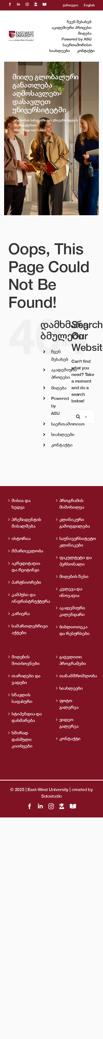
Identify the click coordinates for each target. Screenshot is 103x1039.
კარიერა (21, 613)
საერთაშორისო (68, 424)
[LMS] (35, 4)
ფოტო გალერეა (69, 704)
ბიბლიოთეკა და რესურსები (74, 630)
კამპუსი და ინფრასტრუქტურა (28, 598)
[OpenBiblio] (44, 4)
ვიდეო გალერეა (69, 723)
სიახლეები (63, 434)
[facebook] (10, 4)
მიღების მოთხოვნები (25, 660)
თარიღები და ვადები (26, 679)
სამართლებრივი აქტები (28, 629)
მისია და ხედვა (21, 504)
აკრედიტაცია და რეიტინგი (26, 566)
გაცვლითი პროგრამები (72, 660)
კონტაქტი (62, 445)
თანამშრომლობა (75, 675)
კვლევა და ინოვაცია (70, 592)
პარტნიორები (26, 582)
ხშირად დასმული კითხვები (22, 739)
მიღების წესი (73, 576)
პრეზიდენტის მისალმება (26, 523)
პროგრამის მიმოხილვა (71, 504)
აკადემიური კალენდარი (72, 611)
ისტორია (21, 538)
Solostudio (51, 796)
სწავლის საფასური (22, 698)
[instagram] (27, 4)
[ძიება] (78, 416)
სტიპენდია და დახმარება (27, 717)
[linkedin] (18, 4)
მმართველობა (27, 550)
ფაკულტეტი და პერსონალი (75, 561)
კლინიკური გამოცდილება (74, 523)
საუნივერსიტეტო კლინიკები (75, 542)
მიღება (58, 388)
